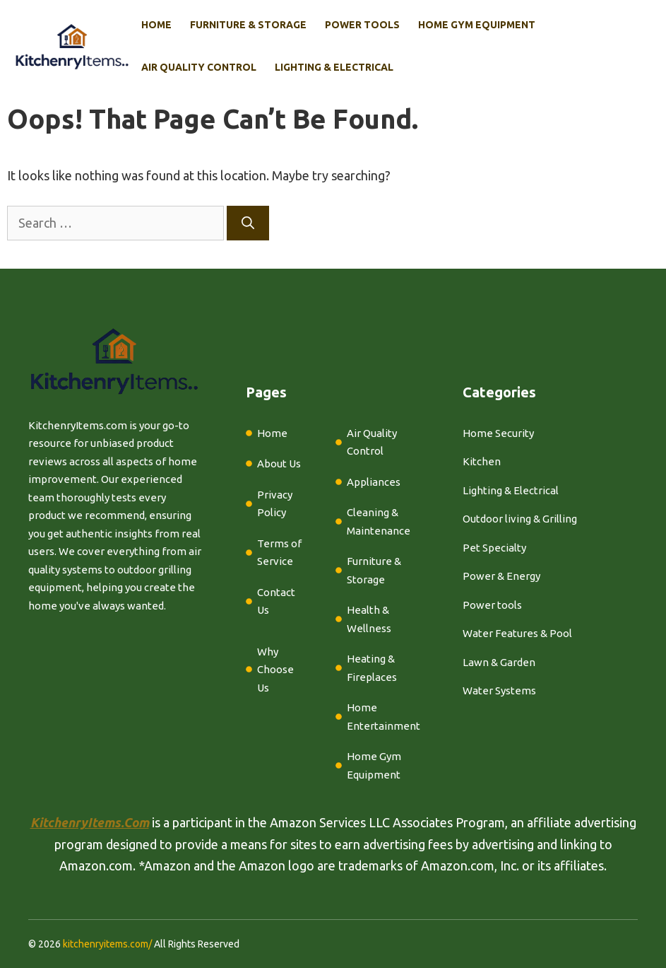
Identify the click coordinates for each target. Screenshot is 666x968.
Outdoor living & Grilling (520, 519)
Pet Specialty (494, 548)
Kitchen (482, 461)
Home (156, 24)
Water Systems (499, 690)
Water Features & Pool (517, 633)
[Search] (248, 223)
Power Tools (362, 24)
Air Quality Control (198, 67)
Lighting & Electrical (334, 67)
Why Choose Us (275, 670)
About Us (279, 463)
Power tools (492, 605)
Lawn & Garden (499, 662)
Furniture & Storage (248, 24)
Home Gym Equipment (476, 24)
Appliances (373, 482)
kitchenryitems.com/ (107, 944)
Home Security (498, 433)
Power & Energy (501, 576)
